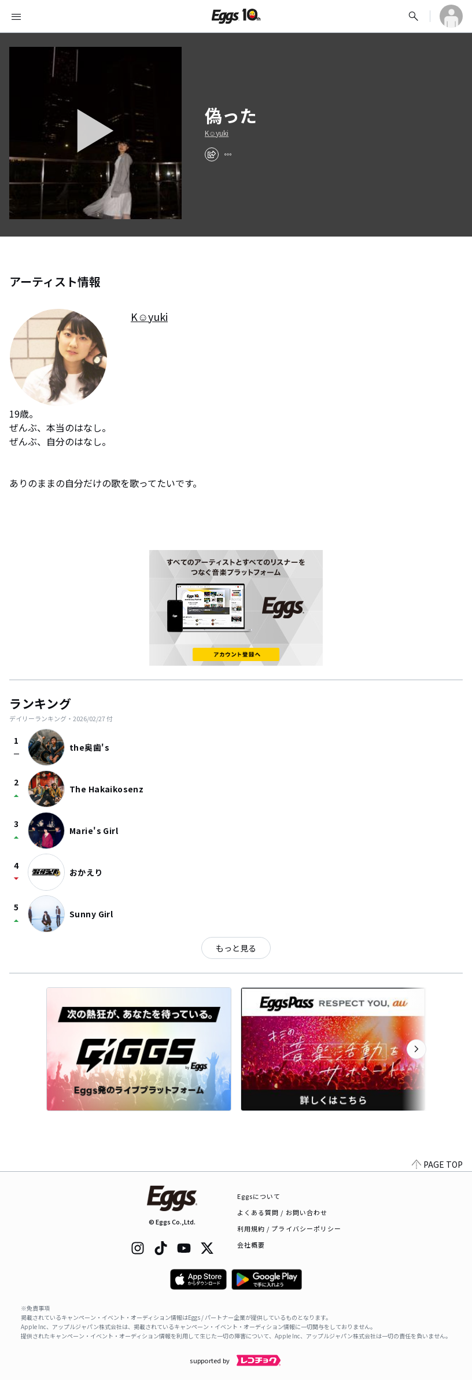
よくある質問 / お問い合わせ (282, 1212)
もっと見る (236, 948)
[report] (228, 154)
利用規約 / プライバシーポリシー (289, 1228)
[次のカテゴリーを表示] (416, 1049)
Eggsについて (259, 1196)
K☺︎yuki (216, 133)
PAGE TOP (437, 1164)
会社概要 (251, 1244)
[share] (212, 154)
